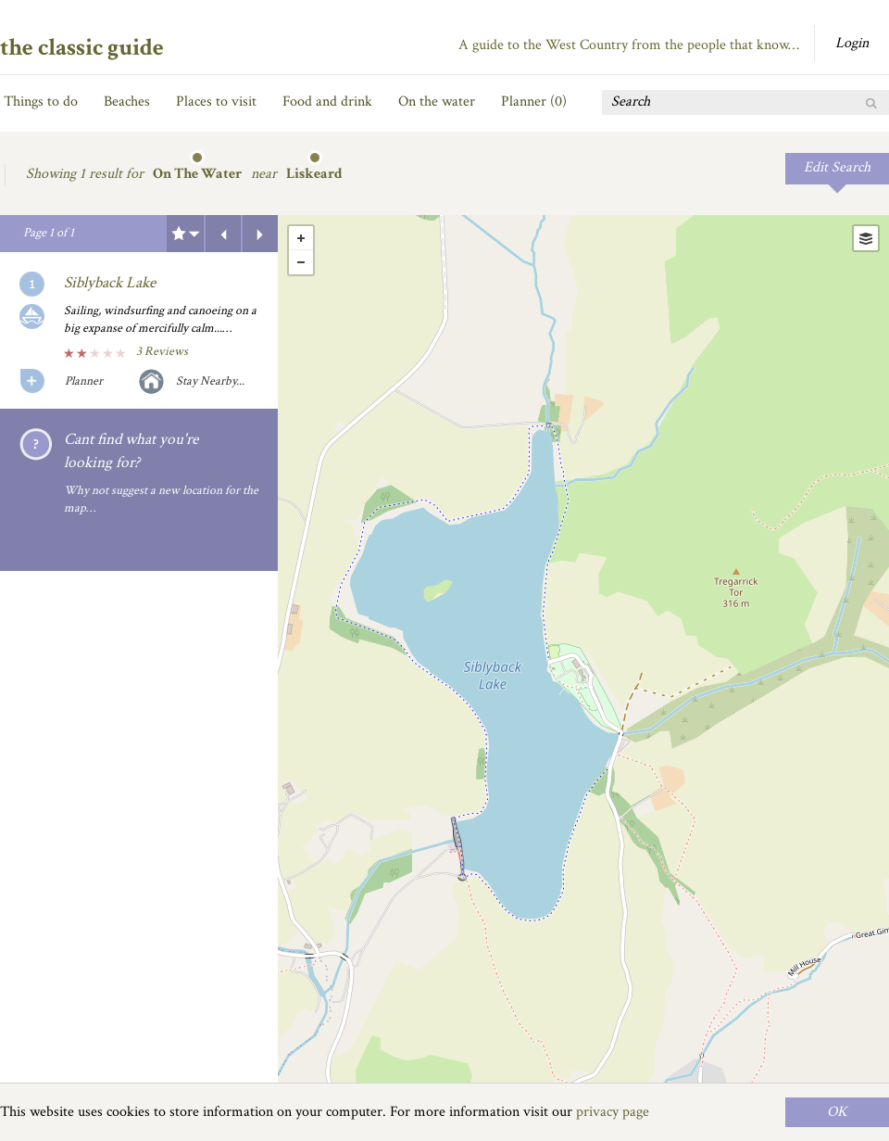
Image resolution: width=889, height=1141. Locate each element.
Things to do (41, 101)
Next (260, 233)
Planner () (534, 101)
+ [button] (301, 238)
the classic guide (82, 47)
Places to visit (216, 101)
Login (852, 43)
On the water (436, 101)
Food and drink (327, 101)
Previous (223, 233)
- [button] (301, 262)
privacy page (612, 1112)
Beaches (127, 101)
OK (837, 1112)
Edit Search (837, 167)
